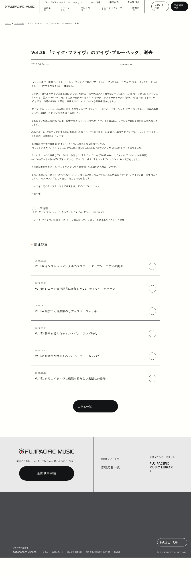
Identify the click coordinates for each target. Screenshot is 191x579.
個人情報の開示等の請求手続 (97, 574)
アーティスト (67, 9)
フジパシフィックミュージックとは (63, 2)
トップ (7, 24)
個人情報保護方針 (73, 574)
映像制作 (133, 9)
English (116, 574)
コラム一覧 (17, 24)
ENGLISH (131, 2)
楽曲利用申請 (179, 6)
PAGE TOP (169, 564)
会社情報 (93, 2)
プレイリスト (87, 9)
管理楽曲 (48, 9)
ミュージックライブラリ (110, 9)
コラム (44, 574)
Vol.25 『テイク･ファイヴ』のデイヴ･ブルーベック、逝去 (48, 24)
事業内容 (112, 2)
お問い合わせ (159, 6)
